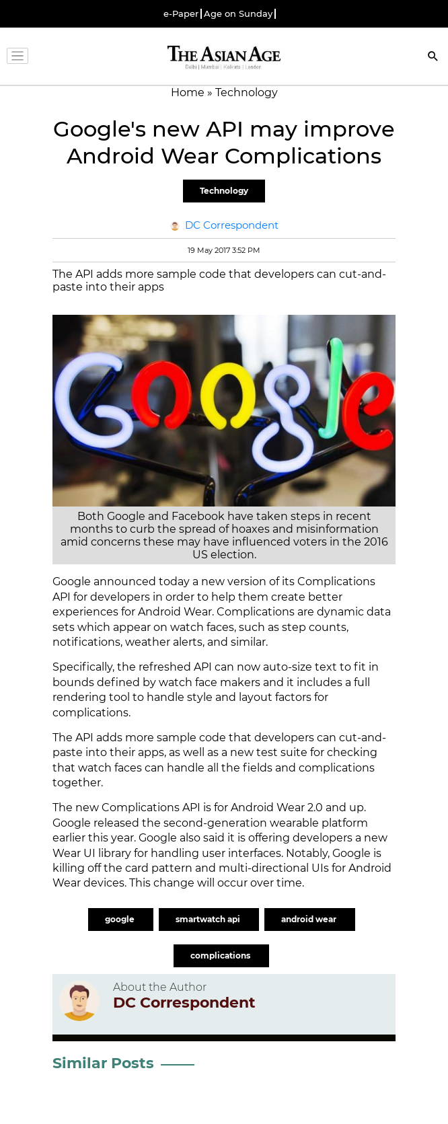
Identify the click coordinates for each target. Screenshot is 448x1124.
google (121, 919)
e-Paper (180, 14)
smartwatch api (209, 919)
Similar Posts (103, 1063)
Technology (224, 191)
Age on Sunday (238, 14)
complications (221, 955)
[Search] (433, 57)
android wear (309, 919)
